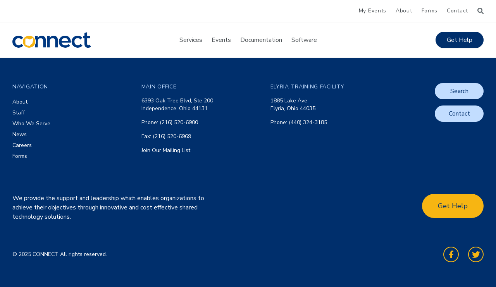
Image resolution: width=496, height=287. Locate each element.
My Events (372, 10)
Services (190, 40)
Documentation (261, 40)
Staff (18, 112)
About (404, 10)
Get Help (459, 40)
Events (221, 40)
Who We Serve (31, 123)
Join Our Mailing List (165, 150)
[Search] (480, 11)
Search (459, 91)
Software (304, 40)
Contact (457, 10)
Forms (430, 10)
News (19, 134)
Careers (22, 145)
